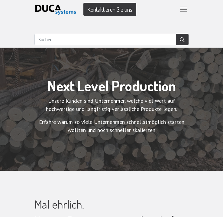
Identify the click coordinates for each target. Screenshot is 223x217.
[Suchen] (182, 39)
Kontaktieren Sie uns (109, 9)
